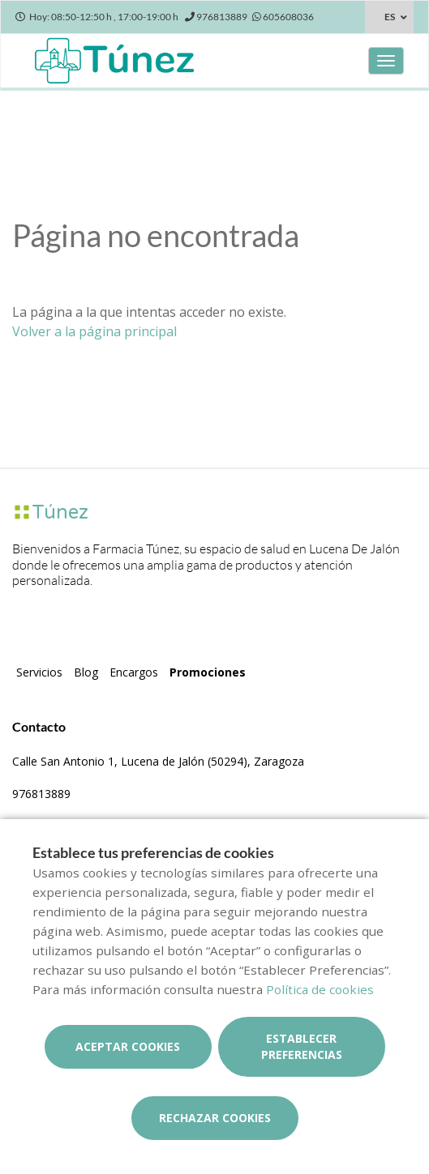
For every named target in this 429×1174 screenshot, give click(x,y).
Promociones (207, 672)
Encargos (133, 672)
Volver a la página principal (94, 331)
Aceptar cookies (127, 1046)
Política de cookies (320, 989)
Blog (86, 672)
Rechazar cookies (215, 1117)
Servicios (39, 672)
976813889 (41, 793)
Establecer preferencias (301, 1046)
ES (389, 17)
